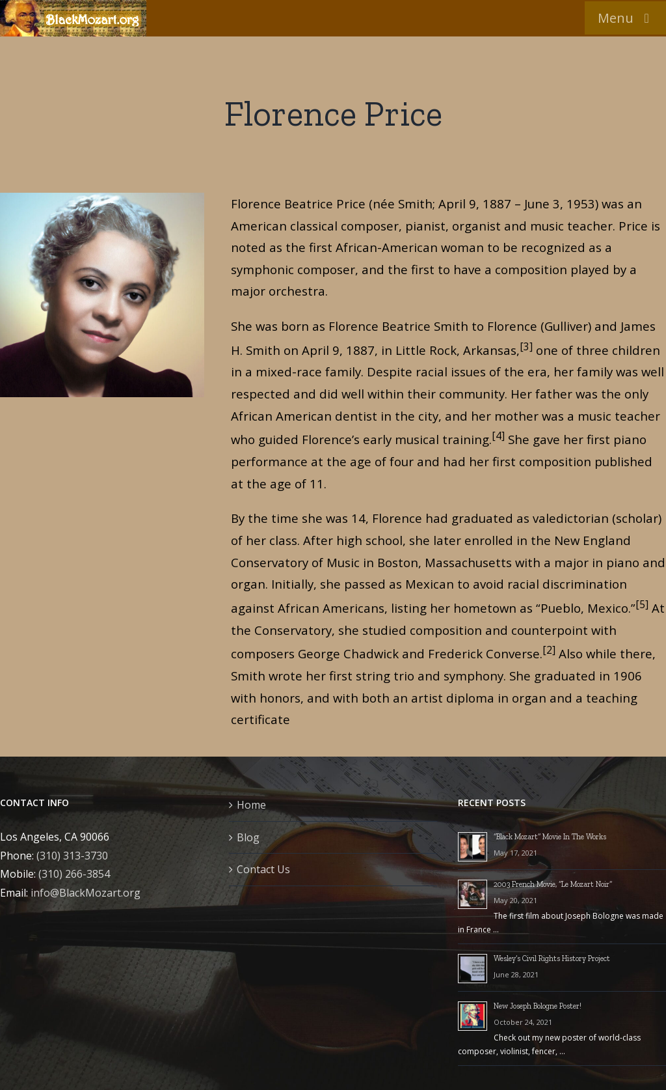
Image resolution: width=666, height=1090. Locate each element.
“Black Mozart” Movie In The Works (550, 836)
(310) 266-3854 (74, 874)
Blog (248, 837)
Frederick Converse (484, 653)
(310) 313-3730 (72, 855)
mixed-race (289, 371)
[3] (526, 346)
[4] (498, 435)
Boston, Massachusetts (444, 562)
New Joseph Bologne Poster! (537, 1006)
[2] (548, 650)
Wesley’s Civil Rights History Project (552, 958)
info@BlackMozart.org (85, 893)
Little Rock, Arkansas (455, 350)
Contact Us (263, 869)
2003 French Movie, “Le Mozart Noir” (553, 884)
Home (251, 805)
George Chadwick (348, 653)
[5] (641, 604)
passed (365, 584)
